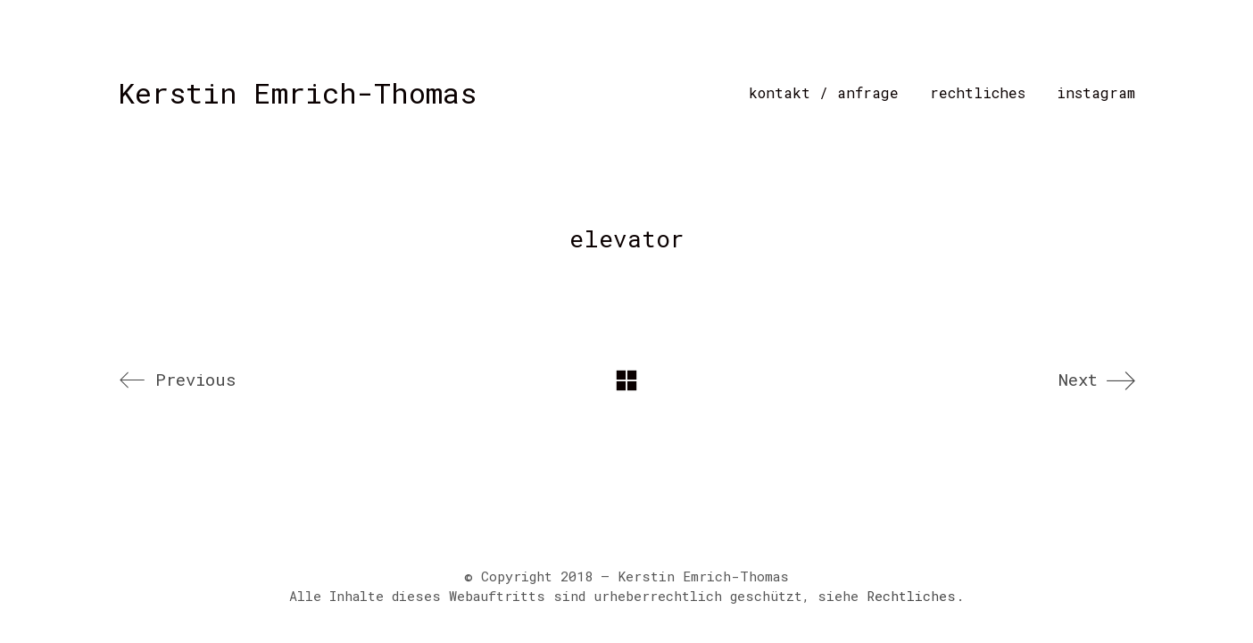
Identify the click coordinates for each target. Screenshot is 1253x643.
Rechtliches (911, 596)
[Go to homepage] (297, 92)
